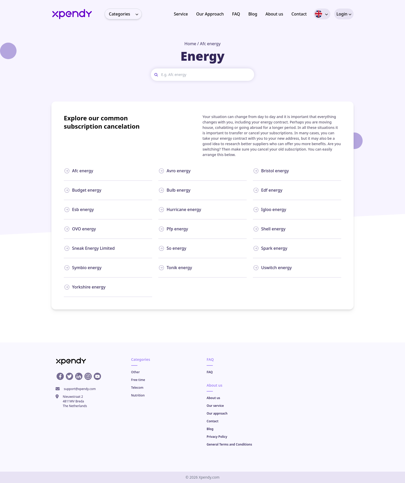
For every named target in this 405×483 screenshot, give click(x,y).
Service (181, 14)
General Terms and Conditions (229, 444)
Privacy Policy (217, 436)
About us (274, 14)
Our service (215, 405)
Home (190, 43)
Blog (252, 14)
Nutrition (138, 395)
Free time (138, 380)
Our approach (217, 413)
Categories (125, 14)
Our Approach (210, 14)
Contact (299, 14)
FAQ (236, 14)
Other (135, 372)
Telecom (137, 387)
